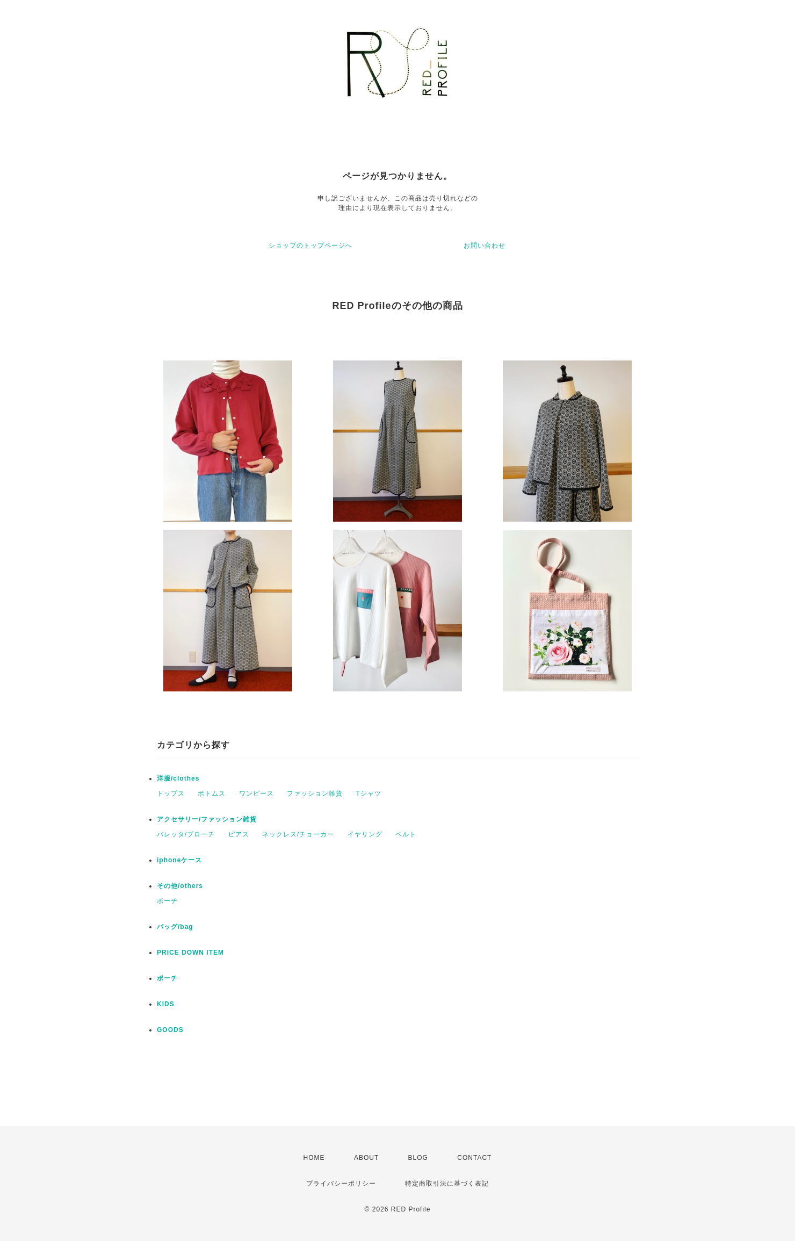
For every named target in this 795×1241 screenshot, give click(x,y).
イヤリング (365, 834)
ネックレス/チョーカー (298, 834)
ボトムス (212, 793)
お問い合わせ (484, 245)
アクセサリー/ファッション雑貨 (207, 819)
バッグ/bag (175, 926)
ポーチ (167, 901)
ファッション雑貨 (315, 793)
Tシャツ (368, 793)
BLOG (418, 1157)
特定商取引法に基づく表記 (447, 1183)
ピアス (238, 834)
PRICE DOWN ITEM (190, 952)
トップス (171, 793)
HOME (314, 1157)
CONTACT (474, 1157)
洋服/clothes (178, 778)
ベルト (405, 834)
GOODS (170, 1030)
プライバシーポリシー (341, 1183)
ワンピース (256, 793)
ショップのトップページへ (310, 245)
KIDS (166, 1004)
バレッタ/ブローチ (186, 834)
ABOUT (366, 1157)
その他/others (180, 886)
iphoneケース (179, 860)
